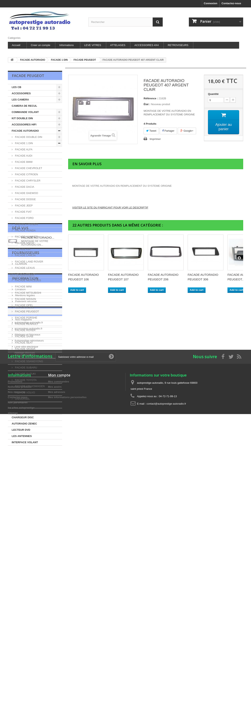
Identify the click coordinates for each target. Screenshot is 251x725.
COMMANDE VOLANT (25, 112)
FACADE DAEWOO (26, 193)
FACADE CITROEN (26, 174)
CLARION (20, 498)
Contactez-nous (231, 3)
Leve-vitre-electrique (26, 611)
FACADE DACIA (24, 186)
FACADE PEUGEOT (26, 311)
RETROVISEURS (178, 45)
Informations (66, 45)
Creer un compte (40, 45)
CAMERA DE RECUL (24, 105)
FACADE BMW (23, 161)
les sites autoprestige (27, 557)
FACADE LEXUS (24, 267)
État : (147, 104)
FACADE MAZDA (24, 274)
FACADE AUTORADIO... (37, 466)
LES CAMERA (20, 99)
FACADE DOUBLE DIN (28, 136)
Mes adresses (56, 678)
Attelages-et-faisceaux (27, 599)
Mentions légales (24, 539)
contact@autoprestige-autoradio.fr (166, 690)
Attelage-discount (24, 617)
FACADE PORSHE (25, 317)
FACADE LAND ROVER (28, 261)
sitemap (13, 699)
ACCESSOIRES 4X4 (146, 45)
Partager (168, 130)
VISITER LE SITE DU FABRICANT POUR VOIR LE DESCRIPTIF (110, 207)
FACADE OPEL (23, 305)
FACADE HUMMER (26, 236)
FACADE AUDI (23, 155)
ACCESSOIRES (21, 93)
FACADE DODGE (25, 199)
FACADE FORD (24, 217)
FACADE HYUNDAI (26, 224)
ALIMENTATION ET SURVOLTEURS (33, 411)
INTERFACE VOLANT (25, 442)
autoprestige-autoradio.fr (28, 587)
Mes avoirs (55, 673)
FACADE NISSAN (25, 298)
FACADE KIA (22, 249)
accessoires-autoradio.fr (28, 593)
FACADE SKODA (24, 348)
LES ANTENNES (22, 436)
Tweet (151, 130)
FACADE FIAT (23, 211)
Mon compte (59, 661)
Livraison (20, 533)
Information (25, 523)
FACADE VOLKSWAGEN (29, 386)
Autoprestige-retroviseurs (29, 605)
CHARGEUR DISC (23, 417)
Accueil (16, 45)
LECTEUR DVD (21, 429)
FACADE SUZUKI (25, 373)
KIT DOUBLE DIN (22, 118)
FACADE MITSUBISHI (27, 292)
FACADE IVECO (24, 242)
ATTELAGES (118, 45)
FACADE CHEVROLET (28, 168)
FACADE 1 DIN (23, 143)
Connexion (210, 3)
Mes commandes (58, 668)
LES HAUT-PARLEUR (25, 404)
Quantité (213, 93)
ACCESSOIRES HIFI (24, 124)
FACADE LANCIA (25, 255)
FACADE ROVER (24, 330)
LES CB (16, 87)
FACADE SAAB (23, 336)
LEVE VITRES (92, 45)
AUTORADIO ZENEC (24, 423)
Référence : (151, 98)
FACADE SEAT (23, 342)
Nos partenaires (24, 551)
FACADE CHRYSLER (27, 180)
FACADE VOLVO (24, 392)
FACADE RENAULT (26, 323)
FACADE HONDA (25, 230)
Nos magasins (23, 563)
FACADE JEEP (23, 205)
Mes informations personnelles (67, 683)
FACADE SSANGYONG (28, 361)
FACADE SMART (24, 355)
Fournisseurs (25, 488)
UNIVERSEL (22, 398)
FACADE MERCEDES (27, 280)
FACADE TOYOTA (25, 379)
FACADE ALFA (23, 149)
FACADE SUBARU (25, 367)
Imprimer (155, 138)
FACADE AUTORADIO (25, 130)
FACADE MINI (23, 286)
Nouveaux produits (20, 673)
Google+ (186, 130)
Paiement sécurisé (25, 545)
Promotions (15, 668)
